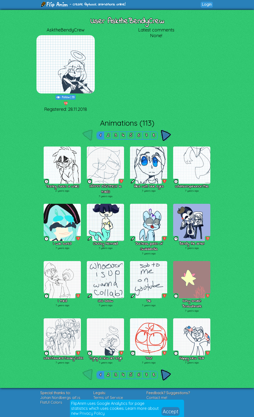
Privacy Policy (92, 413)
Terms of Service (108, 397)
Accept (170, 411)
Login (207, 4)
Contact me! (156, 397)
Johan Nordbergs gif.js (60, 397)
